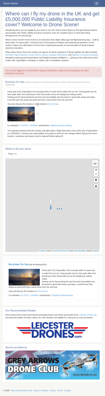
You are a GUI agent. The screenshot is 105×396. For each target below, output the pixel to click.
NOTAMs (9, 55)
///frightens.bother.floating (61, 125)
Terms (59, 390)
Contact (67, 390)
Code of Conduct (40, 390)
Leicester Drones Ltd (87, 315)
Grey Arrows (53, 104)
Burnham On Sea (19, 264)
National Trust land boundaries (85, 55)
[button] (96, 180)
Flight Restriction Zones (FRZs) (27, 55)
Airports (45, 55)
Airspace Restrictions (58, 55)
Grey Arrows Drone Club (61, 251)
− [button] (96, 174)
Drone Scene (10, 3)
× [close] (99, 70)
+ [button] (96, 170)
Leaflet (42, 251)
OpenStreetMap (80, 251)
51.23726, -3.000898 (28, 125)
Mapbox (96, 251)
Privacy (52, 390)
